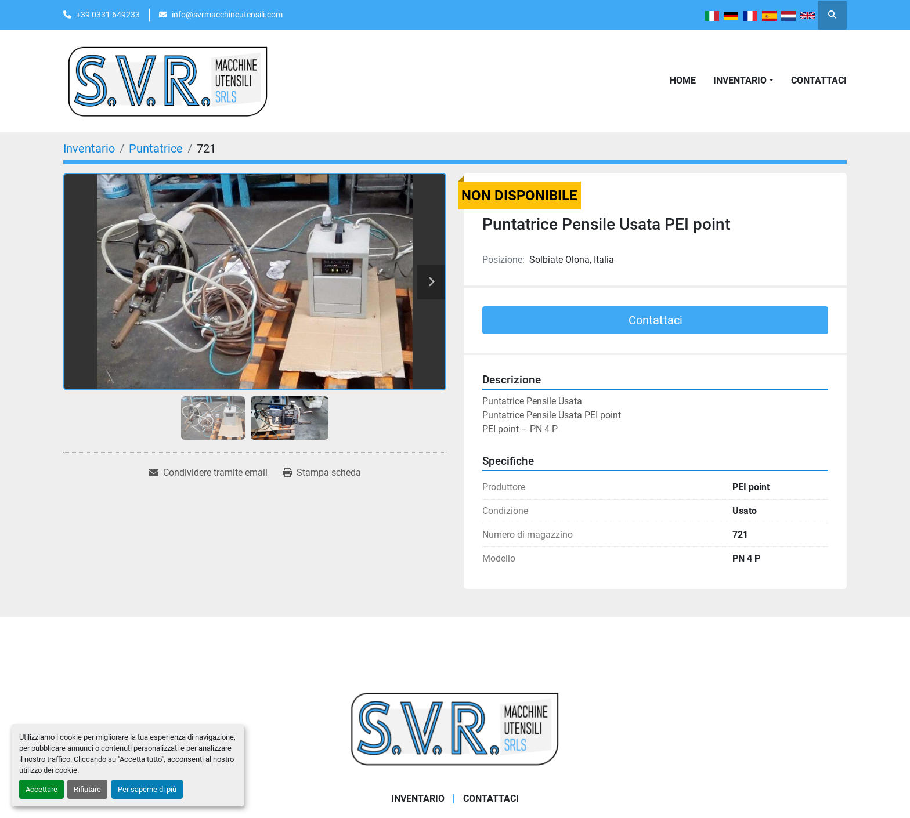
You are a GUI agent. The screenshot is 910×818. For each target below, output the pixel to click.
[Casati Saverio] (455, 728)
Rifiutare (87, 789)
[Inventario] (89, 148)
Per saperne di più (147, 789)
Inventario (740, 80)
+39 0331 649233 (108, 14)
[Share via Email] (208, 473)
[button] (743, 81)
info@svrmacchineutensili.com (227, 14)
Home (683, 80)
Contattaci (819, 80)
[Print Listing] (322, 473)
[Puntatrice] (156, 148)
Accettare (41, 789)
